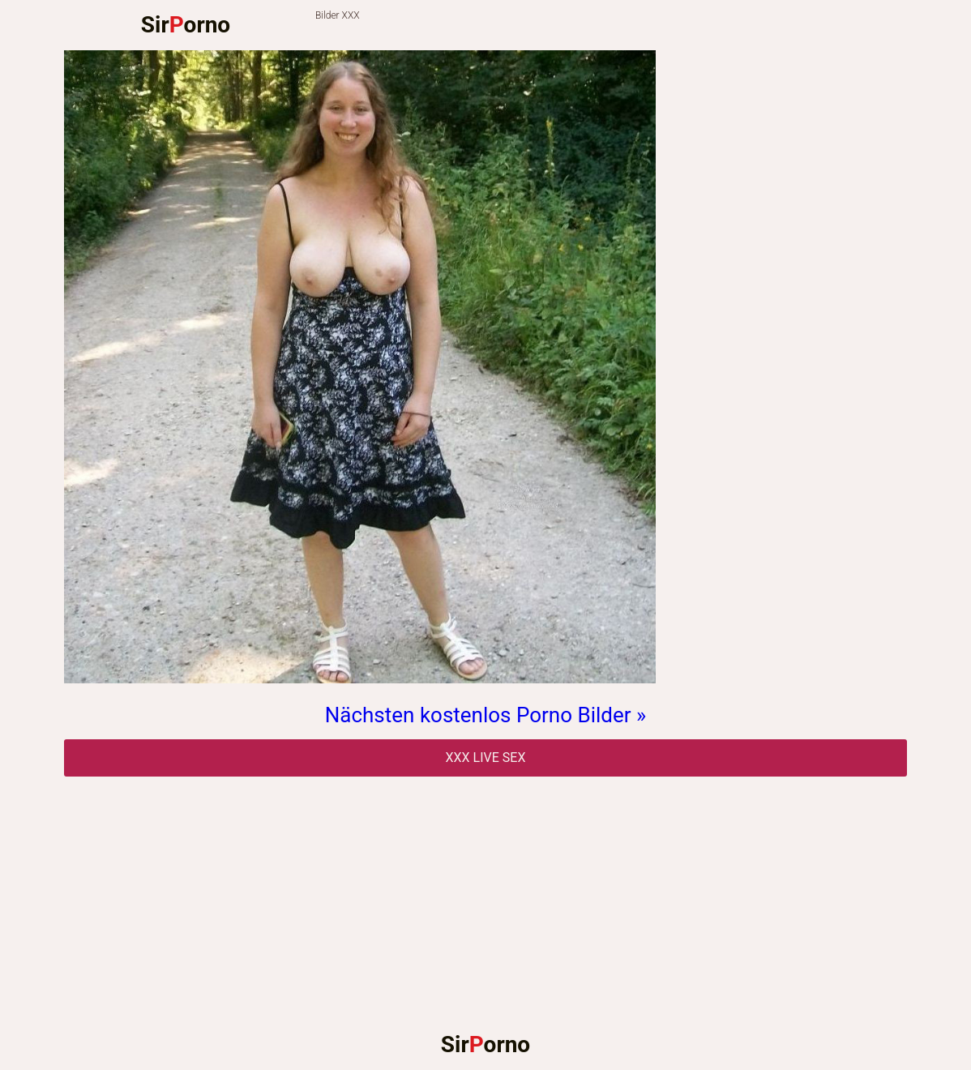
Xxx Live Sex (486, 757)
